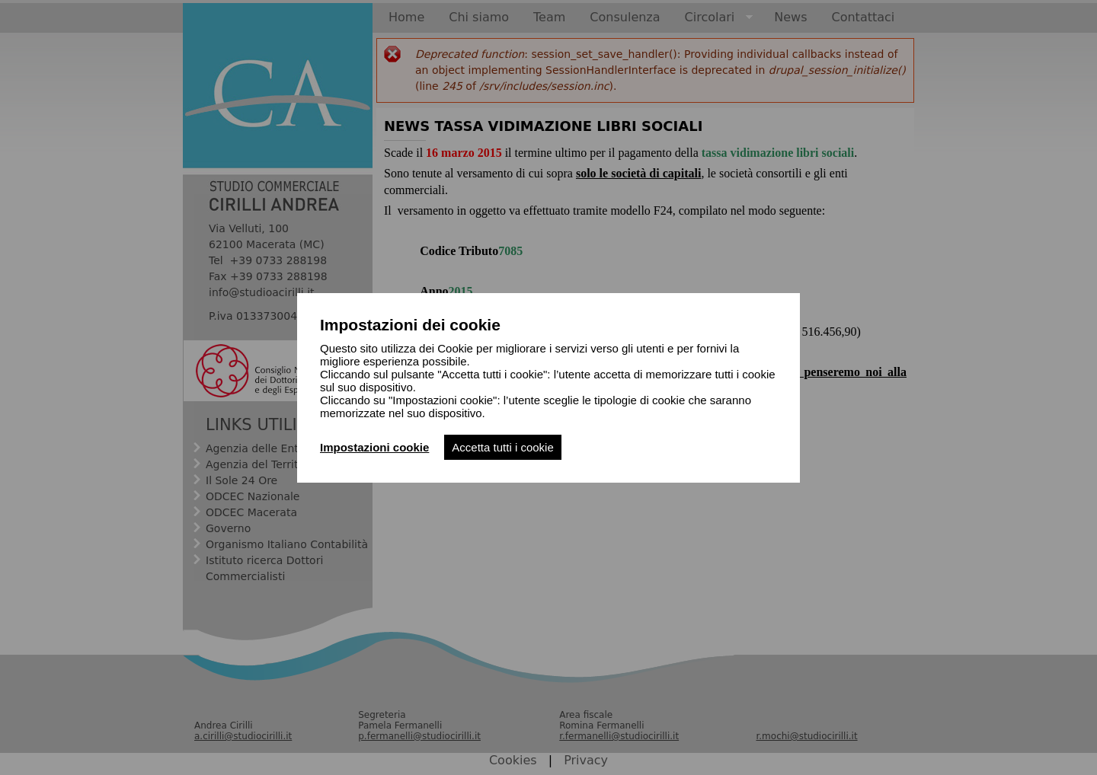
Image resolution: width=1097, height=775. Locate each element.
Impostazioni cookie (374, 447)
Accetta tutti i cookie (502, 447)
